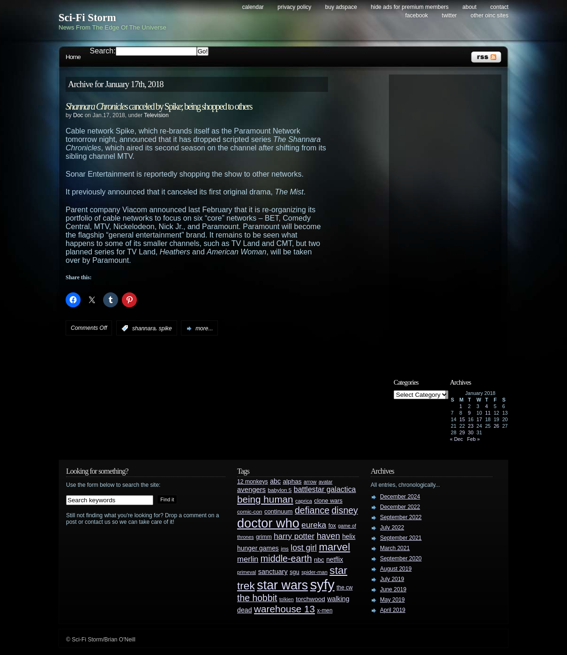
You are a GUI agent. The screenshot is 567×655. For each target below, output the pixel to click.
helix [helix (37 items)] (348, 536)
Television (156, 115)
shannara (144, 328)
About (470, 7)
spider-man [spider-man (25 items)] (314, 572)
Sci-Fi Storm (87, 17)
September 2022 (401, 517)
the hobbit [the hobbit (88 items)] (257, 598)
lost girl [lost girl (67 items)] (304, 547)
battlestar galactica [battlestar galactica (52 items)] (325, 489)
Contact (499, 7)
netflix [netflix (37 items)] (334, 559)
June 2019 (393, 589)
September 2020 (401, 558)
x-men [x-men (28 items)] (324, 610)
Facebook (416, 15)
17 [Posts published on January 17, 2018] (479, 419)
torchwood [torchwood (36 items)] (310, 599)
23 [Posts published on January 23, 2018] (471, 426)
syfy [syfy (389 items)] (322, 584)
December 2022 (400, 507)
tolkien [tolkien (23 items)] (286, 599)
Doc (78, 115)
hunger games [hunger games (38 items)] (258, 548)
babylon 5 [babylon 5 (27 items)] (279, 490)
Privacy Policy (294, 7)
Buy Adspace (341, 7)
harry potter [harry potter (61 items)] (294, 536)
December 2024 (400, 496)
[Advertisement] (450, 218)
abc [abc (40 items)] (275, 481)
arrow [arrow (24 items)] (310, 481)
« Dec (456, 439)
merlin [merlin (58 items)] (247, 559)
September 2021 (401, 538)
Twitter (449, 15)
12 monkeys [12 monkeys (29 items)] (252, 481)
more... (204, 328)
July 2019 (392, 579)
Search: (103, 51)
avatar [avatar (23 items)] (326, 481)
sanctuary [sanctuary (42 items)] (273, 571)
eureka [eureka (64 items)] (313, 524)
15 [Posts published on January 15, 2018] (462, 419)
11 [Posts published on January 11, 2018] (488, 413)
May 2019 (392, 599)
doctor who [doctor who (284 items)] (268, 523)
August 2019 (395, 569)
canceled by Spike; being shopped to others (159, 106)
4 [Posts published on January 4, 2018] (486, 406)
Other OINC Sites (489, 15)
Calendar (253, 7)
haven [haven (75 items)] (328, 536)
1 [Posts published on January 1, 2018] (460, 406)
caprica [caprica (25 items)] (303, 501)
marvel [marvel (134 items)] (334, 547)
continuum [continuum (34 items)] (278, 511)
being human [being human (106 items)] (265, 499)
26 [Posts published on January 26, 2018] (496, 426)
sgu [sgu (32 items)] (294, 571)
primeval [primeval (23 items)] (246, 572)
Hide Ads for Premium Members (409, 7)
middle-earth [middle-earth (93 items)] (286, 558)
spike (165, 328)
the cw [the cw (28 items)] (344, 587)
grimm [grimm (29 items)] (264, 537)
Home (73, 56)
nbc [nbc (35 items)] (319, 559)
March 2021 (395, 548)
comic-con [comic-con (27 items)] (249, 511)
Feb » (473, 439)
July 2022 (392, 527)
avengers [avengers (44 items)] (251, 489)
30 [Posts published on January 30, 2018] (471, 432)
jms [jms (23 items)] (285, 548)
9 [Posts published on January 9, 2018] (469, 413)
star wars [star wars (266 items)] (282, 585)
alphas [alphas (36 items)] (292, 481)
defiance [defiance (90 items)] (312, 510)
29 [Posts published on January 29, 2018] (462, 432)
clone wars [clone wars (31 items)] (328, 501)
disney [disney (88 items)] (345, 510)
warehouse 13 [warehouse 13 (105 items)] (284, 608)
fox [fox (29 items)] (332, 525)
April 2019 (392, 610)
